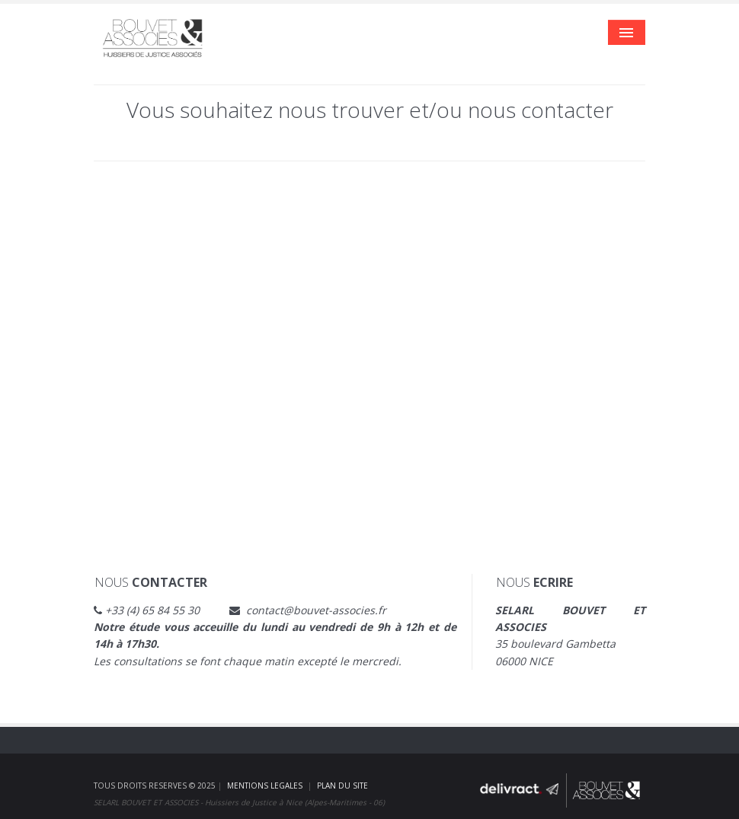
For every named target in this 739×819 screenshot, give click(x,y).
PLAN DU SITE (342, 785)
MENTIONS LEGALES (264, 785)
